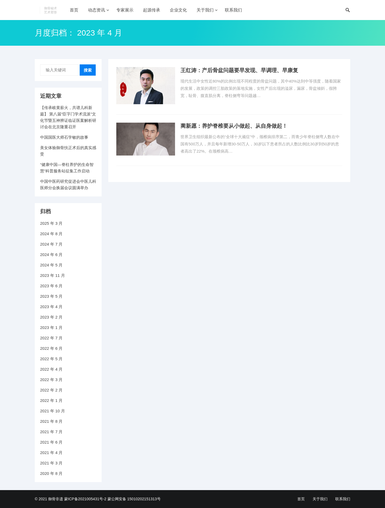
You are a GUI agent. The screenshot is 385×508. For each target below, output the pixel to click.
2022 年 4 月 (51, 369)
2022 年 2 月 (51, 390)
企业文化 (178, 10)
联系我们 (233, 10)
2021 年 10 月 (52, 411)
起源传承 (151, 10)
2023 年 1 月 (51, 327)
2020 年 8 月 (51, 473)
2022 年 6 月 (51, 348)
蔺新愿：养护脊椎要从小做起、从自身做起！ (233, 126)
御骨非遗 (55, 499)
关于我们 (205, 10)
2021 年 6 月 (51, 442)
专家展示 (124, 10)
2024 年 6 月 (51, 254)
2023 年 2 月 (51, 317)
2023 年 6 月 (51, 286)
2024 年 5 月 (51, 265)
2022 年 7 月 (51, 338)
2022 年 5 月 (51, 358)
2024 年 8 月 (51, 233)
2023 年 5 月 (51, 296)
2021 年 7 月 (51, 431)
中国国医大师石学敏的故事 (64, 137)
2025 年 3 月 (51, 223)
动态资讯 (96, 10)
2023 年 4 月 (51, 306)
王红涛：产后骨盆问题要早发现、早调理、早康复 (239, 70)
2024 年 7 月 (51, 244)
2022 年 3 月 (51, 379)
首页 (74, 10)
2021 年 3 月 (51, 463)
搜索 (88, 70)
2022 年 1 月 (51, 400)
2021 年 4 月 (51, 452)
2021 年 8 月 (51, 421)
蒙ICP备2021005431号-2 (85, 499)
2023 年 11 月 (52, 275)
